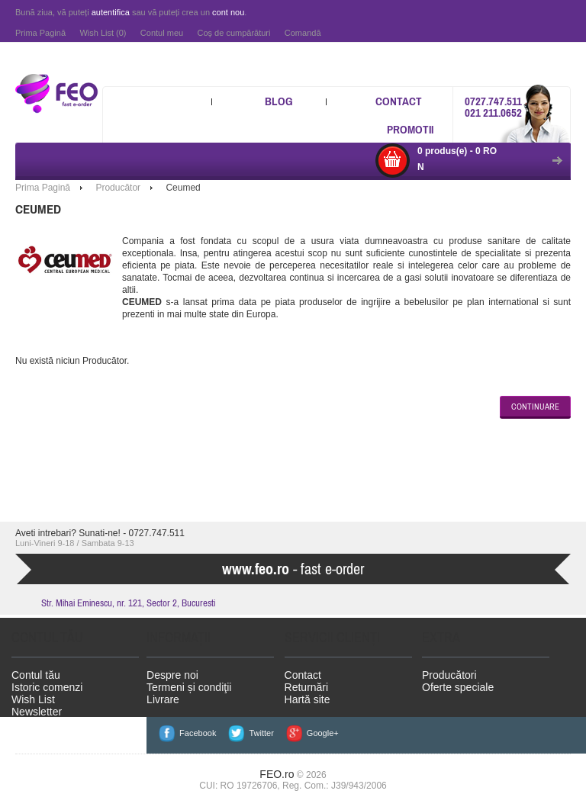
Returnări (307, 687)
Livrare (162, 699)
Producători (449, 675)
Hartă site (307, 699)
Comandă (303, 32)
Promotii (410, 129)
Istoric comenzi (46, 687)
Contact (398, 101)
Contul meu (161, 32)
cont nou (228, 12)
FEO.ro (276, 774)
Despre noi (172, 675)
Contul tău (35, 675)
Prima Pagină (40, 32)
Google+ (323, 733)
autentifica (111, 12)
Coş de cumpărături (233, 32)
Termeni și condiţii (188, 687)
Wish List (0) (102, 32)
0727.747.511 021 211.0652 (493, 107)
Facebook (197, 733)
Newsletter (36, 712)
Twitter (261, 733)
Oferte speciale (458, 687)
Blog (279, 101)
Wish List (33, 699)
